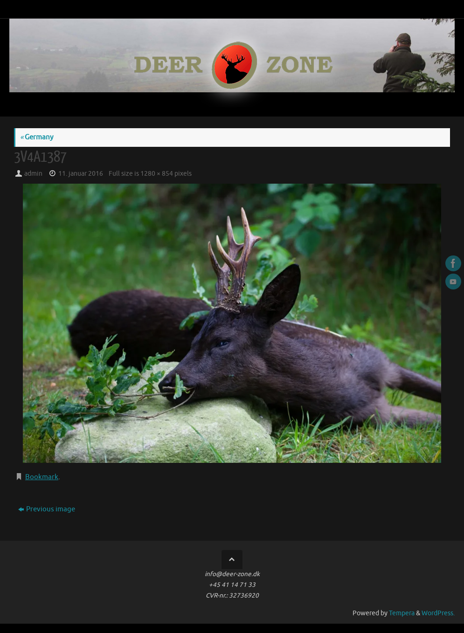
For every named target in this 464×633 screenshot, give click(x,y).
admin (33, 174)
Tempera (402, 613)
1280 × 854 (156, 174)
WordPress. (438, 613)
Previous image (46, 509)
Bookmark (41, 477)
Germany (36, 137)
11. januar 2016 (80, 174)
